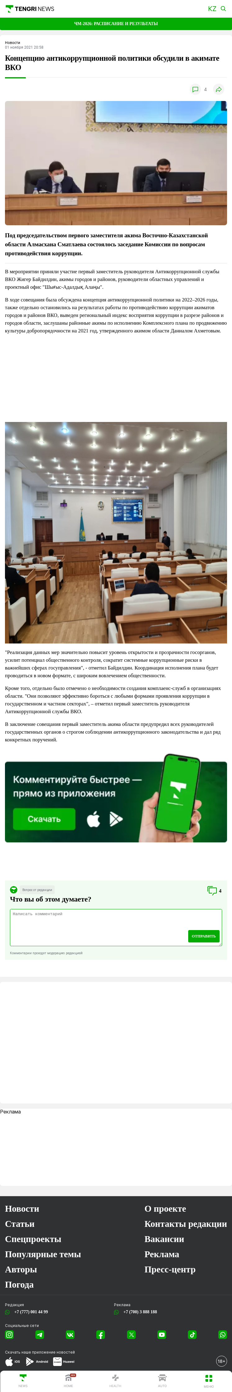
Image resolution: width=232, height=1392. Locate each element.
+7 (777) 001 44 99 (30, 1312)
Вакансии (164, 1239)
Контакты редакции (185, 1224)
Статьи (19, 1224)
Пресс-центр (170, 1269)
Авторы (21, 1269)
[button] (212, 9)
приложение (53, 1352)
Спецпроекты (33, 1239)
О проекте (165, 1209)
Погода (19, 1284)
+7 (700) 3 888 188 (139, 1312)
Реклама (161, 1254)
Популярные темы (43, 1254)
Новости (22, 1209)
